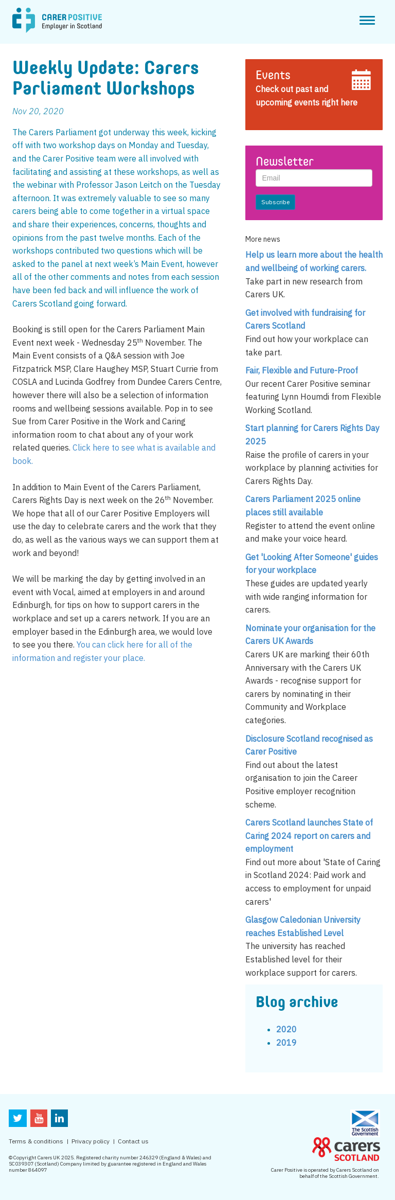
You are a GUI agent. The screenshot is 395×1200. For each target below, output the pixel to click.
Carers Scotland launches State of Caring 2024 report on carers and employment (309, 835)
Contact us (133, 1141)
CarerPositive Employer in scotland (57, 20)
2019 (286, 1042)
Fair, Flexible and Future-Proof (301, 370)
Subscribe (275, 202)
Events (273, 76)
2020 (286, 1029)
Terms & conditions (36, 1141)
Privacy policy (90, 1141)
